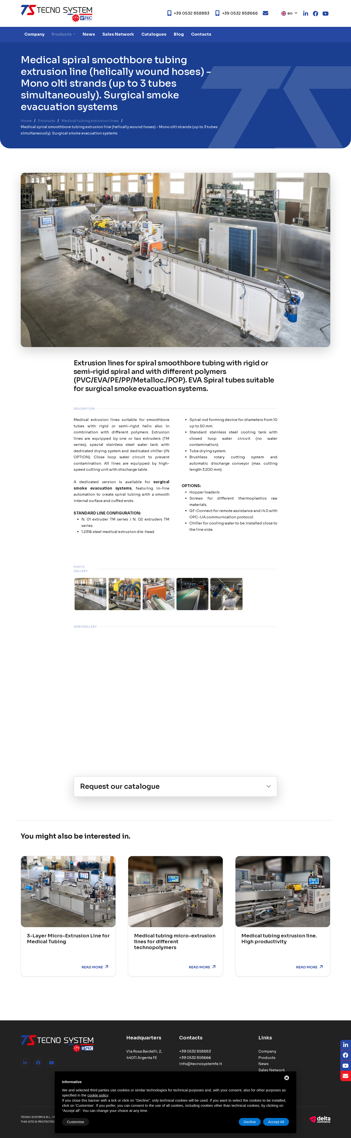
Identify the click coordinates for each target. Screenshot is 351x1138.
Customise (75, 1122)
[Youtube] (345, 1066)
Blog (179, 34)
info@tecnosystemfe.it (200, 1063)
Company (34, 34)
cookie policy (98, 1095)
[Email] (345, 1076)
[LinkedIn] (345, 1045)
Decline (250, 1122)
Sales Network (118, 34)
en (286, 13)
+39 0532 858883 (195, 1051)
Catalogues (153, 34)
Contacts (201, 34)
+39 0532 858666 (195, 1057)
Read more (92, 967)
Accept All (276, 1122)
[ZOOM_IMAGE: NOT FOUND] (91, 594)
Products (62, 34)
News (89, 34)
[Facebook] (345, 1055)
